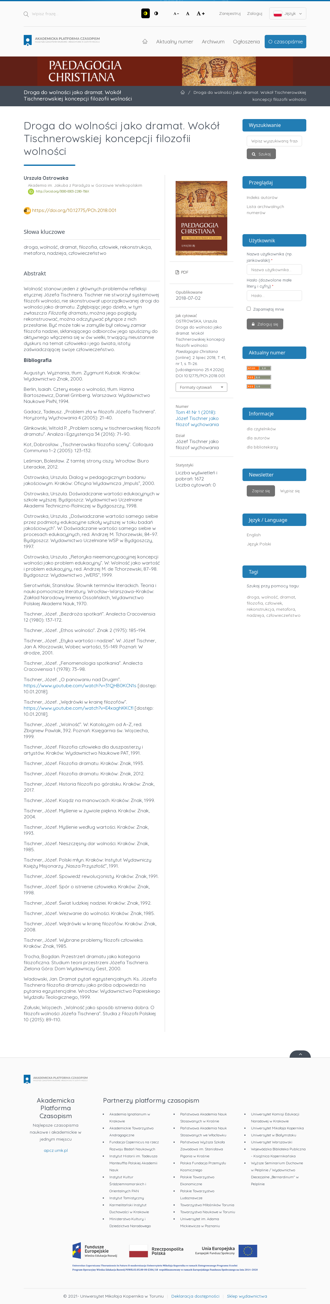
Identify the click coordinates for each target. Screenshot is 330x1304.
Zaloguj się (267, 324)
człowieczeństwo (283, 615)
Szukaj (264, 154)
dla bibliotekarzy (262, 447)
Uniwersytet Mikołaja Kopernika (277, 1128)
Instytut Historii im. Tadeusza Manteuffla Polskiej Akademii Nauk (133, 1163)
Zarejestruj (230, 13)
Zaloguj (255, 13)
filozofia (255, 603)
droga (253, 597)
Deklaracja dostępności (195, 1296)
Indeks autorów (262, 197)
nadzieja (255, 615)
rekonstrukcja (260, 609)
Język (288, 13)
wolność (269, 597)
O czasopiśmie (285, 41)
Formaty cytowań (196, 387)
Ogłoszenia (246, 41)
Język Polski (259, 544)
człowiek (273, 603)
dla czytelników (261, 428)
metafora (285, 609)
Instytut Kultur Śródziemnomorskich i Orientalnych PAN (127, 1184)
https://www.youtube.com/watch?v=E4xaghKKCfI (78, 708)
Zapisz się (261, 490)
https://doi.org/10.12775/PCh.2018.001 (74, 210)
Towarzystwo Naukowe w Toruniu (207, 1212)
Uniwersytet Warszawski (271, 1142)
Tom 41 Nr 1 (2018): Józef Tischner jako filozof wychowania (197, 418)
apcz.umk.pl (56, 1150)
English (254, 535)
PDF (184, 272)
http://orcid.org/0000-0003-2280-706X (62, 191)
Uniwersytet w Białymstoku (273, 1135)
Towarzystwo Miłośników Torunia (207, 1205)
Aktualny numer (174, 41)
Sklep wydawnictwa (247, 1296)
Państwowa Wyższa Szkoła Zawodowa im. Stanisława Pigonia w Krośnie (202, 1149)
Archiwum (213, 41)
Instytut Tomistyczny (126, 1198)
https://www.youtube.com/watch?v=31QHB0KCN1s (80, 685)
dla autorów (258, 437)
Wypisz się (290, 490)
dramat (287, 597)
